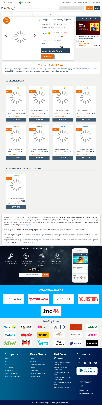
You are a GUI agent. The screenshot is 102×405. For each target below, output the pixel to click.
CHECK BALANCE (68, 2)
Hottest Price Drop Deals (37, 373)
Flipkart (64, 24)
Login (97, 8)
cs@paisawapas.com (86, 393)
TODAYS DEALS (37, 8)
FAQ (5, 364)
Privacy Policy (8, 370)
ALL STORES (29, 8)
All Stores (33, 362)
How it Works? (8, 367)
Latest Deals (34, 370)
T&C (43, 44)
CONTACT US (86, 2)
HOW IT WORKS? (78, 2)
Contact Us (85, 384)
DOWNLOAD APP (95, 2)
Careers (32, 367)
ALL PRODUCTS (21, 8)
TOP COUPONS (45, 8)
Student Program (35, 376)
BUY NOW (47, 57)
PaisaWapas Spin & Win (61, 387)
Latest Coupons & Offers (37, 364)
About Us (7, 359)
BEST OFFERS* (53, 8)
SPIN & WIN (24, 2)
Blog (5, 362)
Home (32, 359)
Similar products (15, 81)
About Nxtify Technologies (12, 376)
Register (89, 8)
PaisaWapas (45, 402)
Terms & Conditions (10, 373)
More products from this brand (23, 168)
